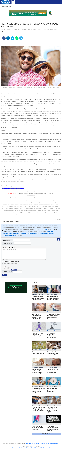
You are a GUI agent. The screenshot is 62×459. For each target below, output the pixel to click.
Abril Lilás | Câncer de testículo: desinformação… (38, 334)
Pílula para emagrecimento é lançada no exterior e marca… (53, 428)
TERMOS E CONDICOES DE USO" (41, 214)
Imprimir (2, 31)
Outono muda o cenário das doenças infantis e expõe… (52, 410)
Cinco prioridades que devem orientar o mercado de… (38, 298)
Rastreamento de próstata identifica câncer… (38, 428)
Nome (6, 240)
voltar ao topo (57, 219)
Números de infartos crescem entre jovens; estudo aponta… (38, 391)
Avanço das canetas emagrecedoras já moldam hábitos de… (53, 316)
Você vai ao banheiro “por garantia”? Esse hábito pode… (37, 316)
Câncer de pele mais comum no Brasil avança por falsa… (53, 353)
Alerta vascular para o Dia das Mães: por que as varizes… (38, 353)
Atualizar (15, 269)
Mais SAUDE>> (46, 434)
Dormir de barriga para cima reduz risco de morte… (52, 371)
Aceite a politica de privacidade (10, 263)
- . (46, 443)
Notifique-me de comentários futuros (11, 261)
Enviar (4, 275)
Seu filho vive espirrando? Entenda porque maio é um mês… (37, 372)
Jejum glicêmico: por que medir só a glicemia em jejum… (53, 298)
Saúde (55, 29)
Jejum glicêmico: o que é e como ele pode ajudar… (53, 390)
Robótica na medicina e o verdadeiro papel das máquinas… (52, 335)
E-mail (8, 243)
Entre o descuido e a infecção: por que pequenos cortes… (38, 409)
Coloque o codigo (7, 271)
